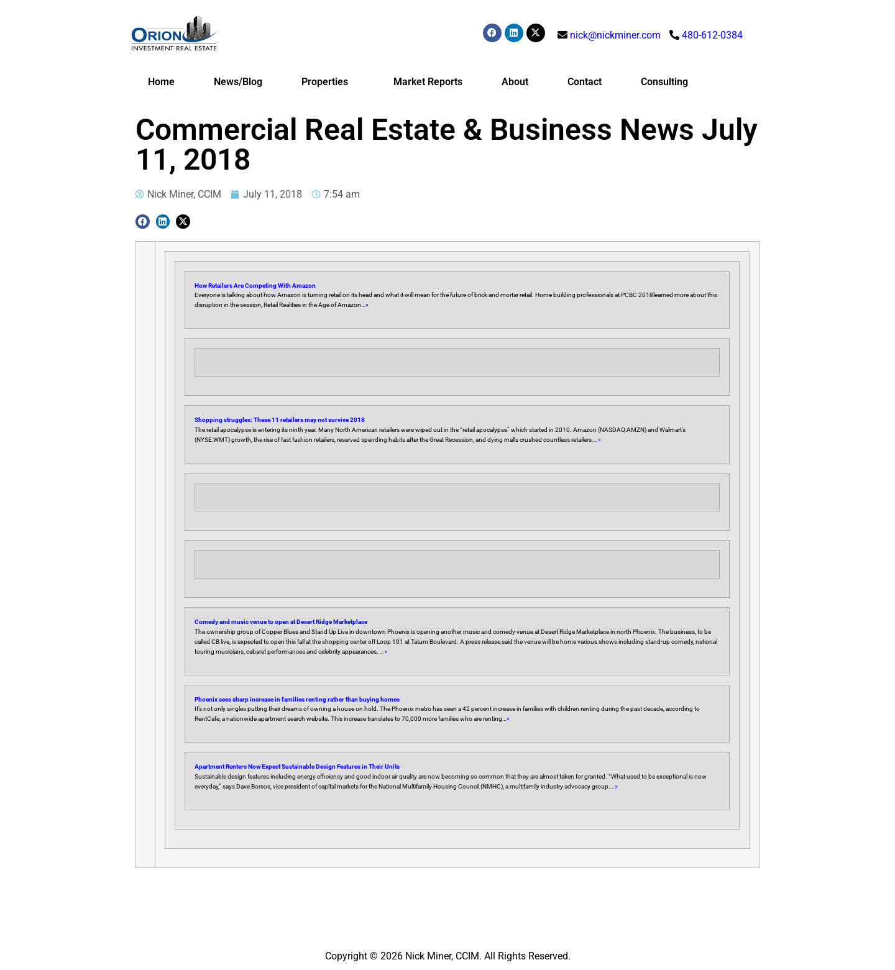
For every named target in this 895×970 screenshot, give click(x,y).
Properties (327, 82)
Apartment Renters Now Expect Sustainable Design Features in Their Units (297, 766)
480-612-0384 (712, 35)
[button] (142, 221)
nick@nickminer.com (615, 35)
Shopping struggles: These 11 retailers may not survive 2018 (280, 420)
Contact (584, 82)
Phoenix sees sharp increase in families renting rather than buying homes (297, 699)
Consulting (664, 82)
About (515, 82)
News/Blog (238, 82)
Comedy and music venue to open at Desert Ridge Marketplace (281, 622)
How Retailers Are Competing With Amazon (255, 285)
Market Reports (427, 82)
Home (161, 82)
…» (365, 305)
